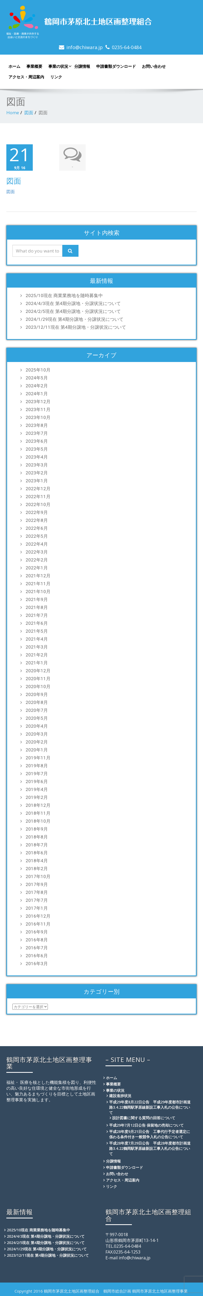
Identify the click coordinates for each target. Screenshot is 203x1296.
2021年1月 (37, 662)
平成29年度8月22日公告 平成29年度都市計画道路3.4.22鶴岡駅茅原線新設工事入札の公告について (150, 1107)
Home (12, 112)
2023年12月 (38, 401)
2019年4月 (37, 789)
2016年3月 (37, 963)
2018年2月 (37, 868)
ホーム (14, 66)
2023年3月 (37, 464)
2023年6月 (37, 441)
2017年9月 (37, 884)
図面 (28, 112)
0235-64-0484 (126, 47)
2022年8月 (37, 520)
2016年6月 (37, 955)
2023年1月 (37, 480)
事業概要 (34, 66)
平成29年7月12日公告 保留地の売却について (146, 1124)
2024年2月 (37, 385)
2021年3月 (37, 646)
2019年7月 (37, 773)
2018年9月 (37, 828)
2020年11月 (38, 678)
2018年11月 (38, 813)
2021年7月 (37, 615)
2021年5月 (37, 630)
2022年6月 (37, 528)
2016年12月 (38, 915)
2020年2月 (37, 741)
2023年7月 (37, 433)
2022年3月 (37, 551)
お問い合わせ (154, 66)
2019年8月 (37, 765)
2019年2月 (37, 797)
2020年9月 (37, 694)
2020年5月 (37, 718)
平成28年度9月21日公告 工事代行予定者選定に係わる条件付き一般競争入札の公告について (149, 1134)
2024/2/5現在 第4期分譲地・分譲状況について (73, 311)
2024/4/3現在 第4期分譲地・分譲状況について (73, 303)
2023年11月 (38, 409)
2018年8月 (37, 836)
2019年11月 (38, 757)
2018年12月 (38, 805)
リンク (56, 77)
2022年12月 (38, 488)
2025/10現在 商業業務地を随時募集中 (64, 295)
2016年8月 (37, 939)
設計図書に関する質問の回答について (143, 1117)
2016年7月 (37, 947)
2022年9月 (37, 512)
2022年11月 (38, 496)
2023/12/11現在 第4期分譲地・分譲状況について (76, 327)
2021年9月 (37, 599)
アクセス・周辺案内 (26, 77)
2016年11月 (38, 923)
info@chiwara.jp (84, 47)
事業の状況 (59, 66)
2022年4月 (37, 543)
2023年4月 (37, 456)
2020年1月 (37, 749)
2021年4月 (37, 638)
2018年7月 (37, 844)
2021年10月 (38, 591)
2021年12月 (38, 575)
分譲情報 (82, 66)
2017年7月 (37, 900)
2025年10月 (38, 369)
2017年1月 (37, 908)
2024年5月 (37, 377)
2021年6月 (37, 623)
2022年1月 (37, 567)
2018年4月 (37, 860)
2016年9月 (37, 931)
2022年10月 (38, 504)
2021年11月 (38, 583)
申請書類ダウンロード (116, 66)
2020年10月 (38, 686)
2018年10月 (38, 820)
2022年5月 (37, 536)
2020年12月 (38, 670)
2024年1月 (37, 393)
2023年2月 (37, 472)
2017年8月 (37, 892)
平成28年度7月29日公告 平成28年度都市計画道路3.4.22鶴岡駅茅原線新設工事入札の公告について (150, 1148)
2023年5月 (37, 448)
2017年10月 (38, 876)
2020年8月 (37, 702)
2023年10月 (38, 417)
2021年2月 (37, 654)
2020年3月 (37, 733)
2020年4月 (37, 725)
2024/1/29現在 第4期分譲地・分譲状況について (74, 319)
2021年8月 (37, 607)
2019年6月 (37, 781)
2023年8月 (37, 425)
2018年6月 (37, 852)
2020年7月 (37, 710)
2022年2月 (37, 559)
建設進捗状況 (120, 1095)
